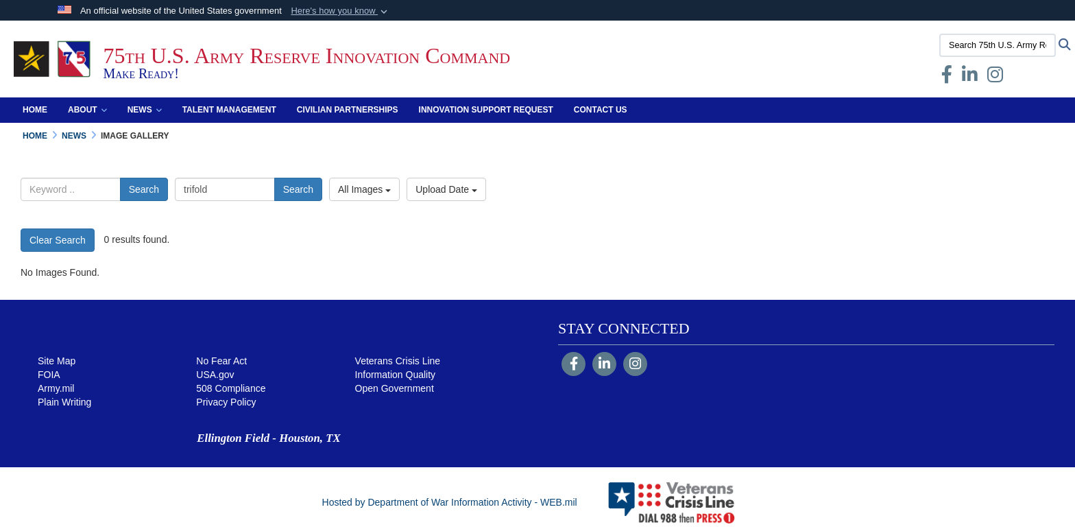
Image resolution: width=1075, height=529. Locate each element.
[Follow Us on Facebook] (573, 365)
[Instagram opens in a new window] (995, 77)
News (145, 110)
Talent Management (229, 110)
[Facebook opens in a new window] (946, 77)
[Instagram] (635, 365)
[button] (340, 11)
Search (144, 189)
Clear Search (57, 240)
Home (35, 110)
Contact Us (600, 110)
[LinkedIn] (604, 365)
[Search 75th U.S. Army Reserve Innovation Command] (997, 45)
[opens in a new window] (970, 77)
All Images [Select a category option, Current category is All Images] (364, 189)
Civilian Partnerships (347, 110)
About (87, 110)
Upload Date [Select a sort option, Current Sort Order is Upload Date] (446, 189)
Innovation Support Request (486, 110)
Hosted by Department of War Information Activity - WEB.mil (449, 502)
